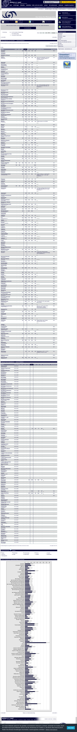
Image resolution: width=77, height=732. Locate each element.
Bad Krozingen (4, 79)
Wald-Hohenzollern (4, 334)
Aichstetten (3, 54)
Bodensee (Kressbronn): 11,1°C (40, 7)
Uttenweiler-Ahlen (4, 330)
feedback (54, 719)
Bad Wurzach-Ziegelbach (6, 115)
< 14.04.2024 (3, 37)
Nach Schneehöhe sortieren (51, 46)
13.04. (19, 49)
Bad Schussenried (4, 86)
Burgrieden (3, 146)
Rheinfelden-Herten (5, 300)
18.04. (35, 49)
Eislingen (3, 168)
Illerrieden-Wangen (4, 212)
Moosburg (3, 252)
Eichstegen (3, 166)
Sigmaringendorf (4, 501)
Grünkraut (3, 182)
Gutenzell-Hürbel (4, 186)
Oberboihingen (4, 472)
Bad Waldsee (3, 106)
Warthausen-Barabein (5, 348)
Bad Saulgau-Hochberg (5, 83)
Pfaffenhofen (3, 280)
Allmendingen (4, 65)
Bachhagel (3, 77)
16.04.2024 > (54, 37)
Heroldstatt (3, 438)
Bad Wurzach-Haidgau (5, 400)
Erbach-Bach (3, 170)
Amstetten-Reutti (4, 70)
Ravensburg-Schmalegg (5, 293)
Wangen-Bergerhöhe (5, 341)
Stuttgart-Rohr (4, 507)
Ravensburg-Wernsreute (6, 295)
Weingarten (3, 350)
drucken (46, 719)
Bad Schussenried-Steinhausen (7, 389)
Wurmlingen (3, 543)
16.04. (28, 49)
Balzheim (3, 402)
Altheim (3, 68)
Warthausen (4, 343)
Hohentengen (3, 198)
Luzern (3, 241)
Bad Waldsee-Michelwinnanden (7, 111)
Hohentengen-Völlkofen (5, 203)
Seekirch (3, 496)
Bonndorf (3, 411)
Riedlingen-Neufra (4, 302)
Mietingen (3, 246)
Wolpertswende (4, 358)
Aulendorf (4, 72)
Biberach (3, 122)
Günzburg (4, 436)
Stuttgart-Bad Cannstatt (5, 503)
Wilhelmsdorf (4, 536)
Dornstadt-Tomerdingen (5, 148)
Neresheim (4, 262)
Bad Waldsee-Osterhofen (6, 393)
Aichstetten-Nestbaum (5, 56)
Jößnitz (4, 221)
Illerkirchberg (3, 209)
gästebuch (61, 33)
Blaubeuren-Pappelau (5, 141)
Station (2, 49)
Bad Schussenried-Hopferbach (7, 97)
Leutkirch (4, 237)
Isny (4, 218)
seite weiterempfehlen (63, 40)
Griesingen (3, 434)
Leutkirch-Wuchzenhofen (6, 463)
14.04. (22, 49)
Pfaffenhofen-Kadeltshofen (6, 282)
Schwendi (3, 312)
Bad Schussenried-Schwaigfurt (7, 104)
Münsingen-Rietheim (5, 259)
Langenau (3, 227)
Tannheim (4, 512)
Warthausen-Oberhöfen (5, 527)
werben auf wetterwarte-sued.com (65, 41)
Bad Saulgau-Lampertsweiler (6, 385)
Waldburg (3, 339)
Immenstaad (3, 214)
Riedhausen (3, 485)
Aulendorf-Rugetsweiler (5, 369)
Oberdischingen (4, 264)
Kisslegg (3, 447)
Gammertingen (4, 431)
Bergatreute (3, 405)
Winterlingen (3, 352)
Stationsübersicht (48, 21)
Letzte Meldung (17, 365)
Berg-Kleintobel (4, 120)
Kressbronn (3, 451)
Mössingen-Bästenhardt (5, 469)
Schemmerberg (4, 310)
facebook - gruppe (62, 36)
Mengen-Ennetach (4, 465)
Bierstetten (3, 139)
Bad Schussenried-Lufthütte (6, 100)
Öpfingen (3, 271)
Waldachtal (5, 336)
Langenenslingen (4, 234)
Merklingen (3, 243)
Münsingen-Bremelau (5, 257)
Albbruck (3, 58)
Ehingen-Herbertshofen (5, 161)
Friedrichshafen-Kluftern (6, 175)
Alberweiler (3, 63)
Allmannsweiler (4, 367)
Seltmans (3, 498)
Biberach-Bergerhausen (5, 137)
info (11, 19)
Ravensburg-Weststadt (5, 297)
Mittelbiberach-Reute (5, 250)
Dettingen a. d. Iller (4, 418)
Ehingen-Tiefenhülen (5, 163)
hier (39, 25)
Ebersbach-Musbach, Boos (6, 155)
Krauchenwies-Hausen (5, 449)
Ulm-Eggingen (4, 319)
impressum (61, 44)
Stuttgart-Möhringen (5, 505)
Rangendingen (4, 286)
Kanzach (4, 223)
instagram (60, 37)
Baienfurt (4, 117)
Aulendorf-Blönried (4, 74)
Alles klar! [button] (71, 727)
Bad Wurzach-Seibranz (5, 113)
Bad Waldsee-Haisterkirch (6, 109)
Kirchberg (3, 225)
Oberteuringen (4, 266)
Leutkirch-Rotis (4, 460)
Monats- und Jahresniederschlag (29, 713)
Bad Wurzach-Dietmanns (6, 398)
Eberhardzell (3, 152)
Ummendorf (3, 321)
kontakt (60, 43)
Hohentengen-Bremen (5, 200)
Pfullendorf (4, 284)
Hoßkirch (3, 443)
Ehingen (3, 157)
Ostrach (2, 273)
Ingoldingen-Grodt (4, 445)
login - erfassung (16, 19)
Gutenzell (3, 184)
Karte (33, 21)
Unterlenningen (4, 327)
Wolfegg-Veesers (4, 541)
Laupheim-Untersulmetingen (6, 454)
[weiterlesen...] (41, 59)
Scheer (2, 304)
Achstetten (3, 51)
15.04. (25, 49)
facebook (60, 34)
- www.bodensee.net (68, 48)
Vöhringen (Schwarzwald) (6, 332)
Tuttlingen (4, 516)
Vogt (3, 525)
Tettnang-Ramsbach (5, 514)
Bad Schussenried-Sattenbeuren (7, 102)
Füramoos (3, 180)
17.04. (31, 49)
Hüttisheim (3, 207)
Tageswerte (7, 21)
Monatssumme (54, 49)
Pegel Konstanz (61, 48)
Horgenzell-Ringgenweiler (6, 205)
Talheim (3, 509)
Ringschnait (4, 492)
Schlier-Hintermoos (5, 494)
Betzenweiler (3, 407)
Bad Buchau (3, 376)
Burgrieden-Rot (4, 416)
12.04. (16, 49)
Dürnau (3, 150)
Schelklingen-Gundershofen (6, 307)
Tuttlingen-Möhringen (5, 518)
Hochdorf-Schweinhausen (6, 196)
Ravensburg (3, 289)
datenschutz (61, 46)
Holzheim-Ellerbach (5, 440)
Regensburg (3, 483)
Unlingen (3, 325)
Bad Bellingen (3, 373)
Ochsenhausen (4, 268)
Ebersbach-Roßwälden (5, 422)
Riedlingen (3, 487)
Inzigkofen (3, 216)
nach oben (50, 719)
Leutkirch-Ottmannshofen (6, 458)
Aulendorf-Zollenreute (5, 371)
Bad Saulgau (3, 81)
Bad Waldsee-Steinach (5, 396)
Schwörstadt (3, 314)
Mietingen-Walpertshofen (6, 248)
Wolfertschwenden (4, 356)
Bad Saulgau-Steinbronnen (6, 387)
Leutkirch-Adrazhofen (5, 456)
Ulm (4, 317)
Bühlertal (3, 143)
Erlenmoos (3, 172)
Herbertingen (3, 189)
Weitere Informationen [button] (51, 729)
